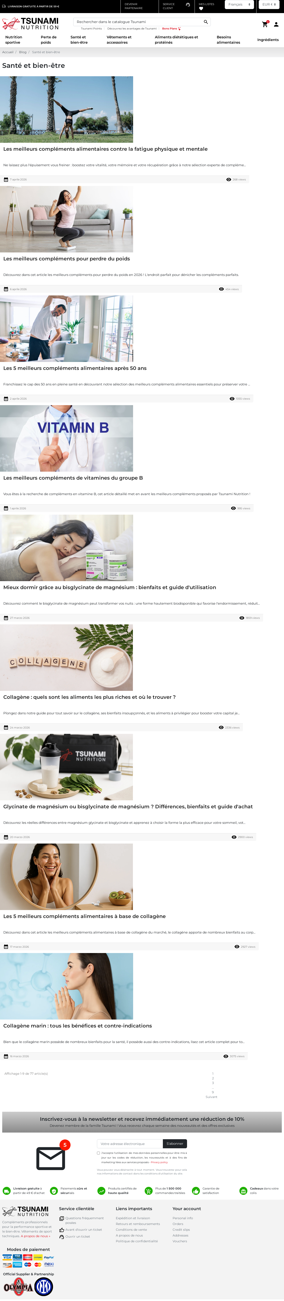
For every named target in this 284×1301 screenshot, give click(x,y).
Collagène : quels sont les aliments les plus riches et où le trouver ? (89, 697)
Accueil (8, 52)
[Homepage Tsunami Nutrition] (35, 24)
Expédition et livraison (133, 1218)
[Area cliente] (276, 24)
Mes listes (206, 6)
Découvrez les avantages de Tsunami (132, 28)
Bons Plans (171, 28)
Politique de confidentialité (137, 1241)
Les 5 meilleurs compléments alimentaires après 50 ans (75, 368)
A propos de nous (129, 1235)
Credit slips (181, 1230)
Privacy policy (159, 1162)
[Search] (142, 22)
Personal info (183, 1218)
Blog (23, 52)
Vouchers (180, 1241)
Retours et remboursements (138, 1224)
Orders (178, 1224)
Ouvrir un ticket (77, 1236)
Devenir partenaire (134, 6)
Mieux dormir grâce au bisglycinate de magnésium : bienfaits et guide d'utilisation (109, 587)
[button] (265, 24)
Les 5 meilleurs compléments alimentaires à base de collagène (84, 916)
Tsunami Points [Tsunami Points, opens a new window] (91, 28)
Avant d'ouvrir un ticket (83, 1230)
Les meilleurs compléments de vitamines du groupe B (73, 478)
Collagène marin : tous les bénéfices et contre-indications (77, 1026)
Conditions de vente (131, 1230)
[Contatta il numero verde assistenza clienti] (176, 6)
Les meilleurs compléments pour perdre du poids (66, 259)
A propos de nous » (35, 1236)
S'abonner (175, 1143)
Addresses (180, 1235)
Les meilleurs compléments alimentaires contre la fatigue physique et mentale (105, 149)
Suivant (213, 1097)
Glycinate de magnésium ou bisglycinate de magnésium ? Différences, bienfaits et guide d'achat (128, 806)
